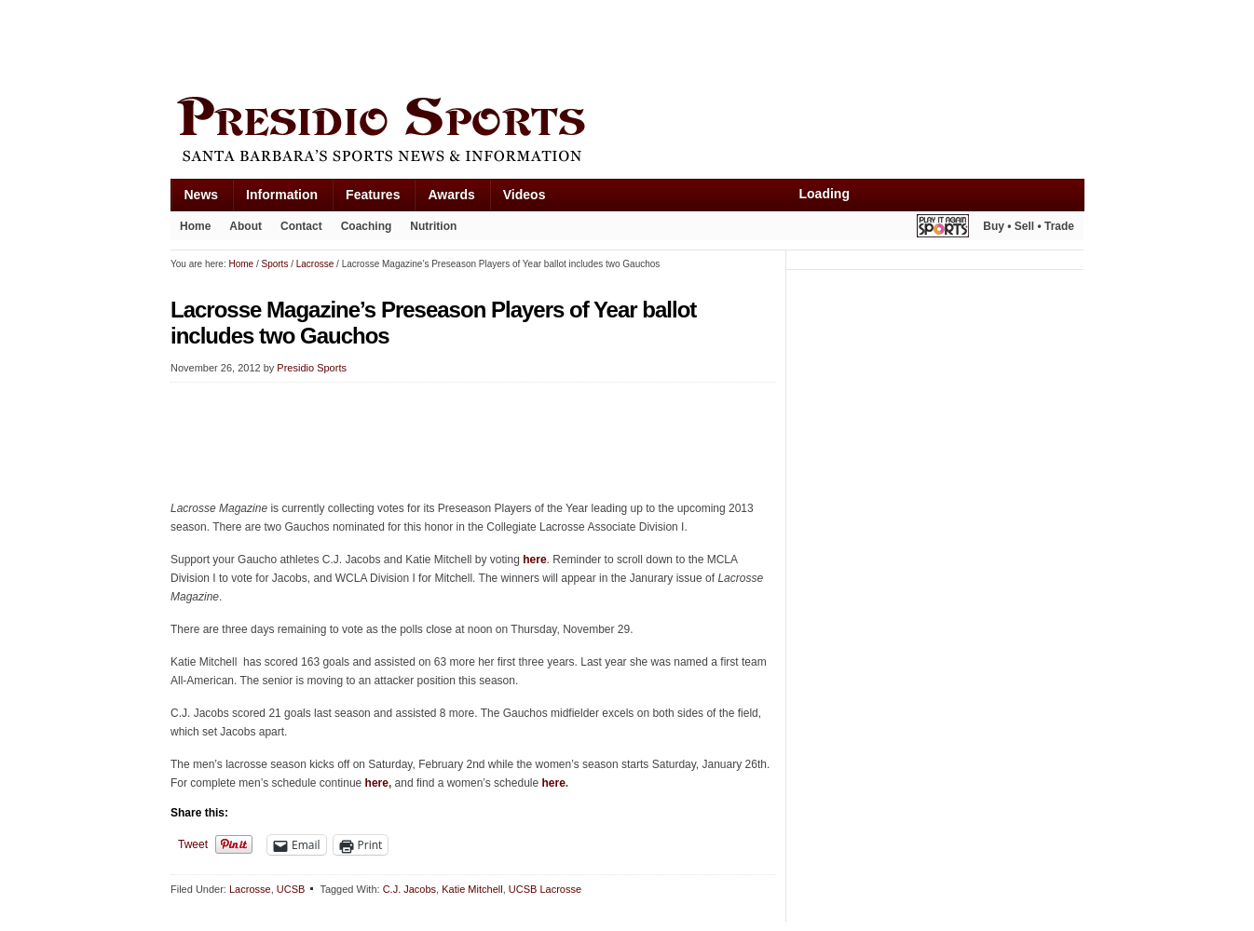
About (245, 226)
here (534, 559)
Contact (301, 226)
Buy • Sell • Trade (1028, 226)
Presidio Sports (627, 132)
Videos (524, 194)
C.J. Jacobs (409, 889)
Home (195, 226)
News (201, 194)
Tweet (193, 844)
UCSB (291, 889)
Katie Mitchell (472, 889)
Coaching (366, 226)
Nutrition (433, 226)
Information (282, 194)
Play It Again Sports (943, 228)
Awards (451, 194)
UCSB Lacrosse (545, 889)
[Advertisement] (509, 44)
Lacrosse (250, 889)
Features (373, 194)
